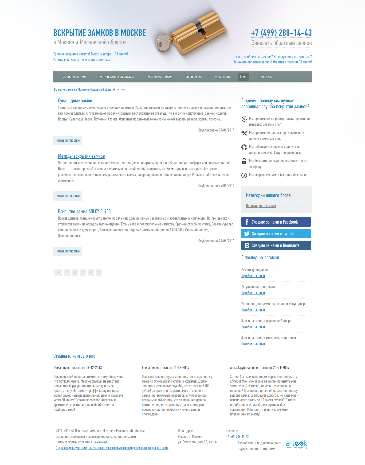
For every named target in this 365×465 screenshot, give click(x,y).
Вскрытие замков (74, 76)
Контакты (265, 76)
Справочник (193, 76)
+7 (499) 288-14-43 (281, 34)
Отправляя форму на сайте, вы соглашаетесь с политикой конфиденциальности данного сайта (112, 448)
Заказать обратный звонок (282, 44)
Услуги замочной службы (117, 76)
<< (58, 273)
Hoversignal (100, 442)
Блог (243, 76)
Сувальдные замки (75, 101)
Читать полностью (68, 140)
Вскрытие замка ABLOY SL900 (84, 212)
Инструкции (223, 76)
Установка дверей (160, 76)
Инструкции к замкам (261, 206)
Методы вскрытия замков (81, 156)
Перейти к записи (253, 276)
